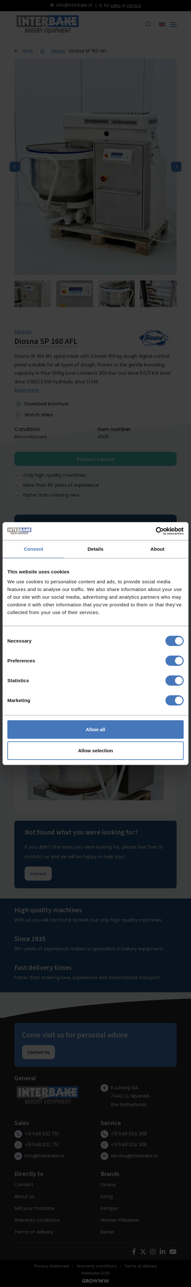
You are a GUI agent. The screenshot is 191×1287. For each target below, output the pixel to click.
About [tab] (157, 548)
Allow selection (95, 750)
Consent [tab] (33, 548)
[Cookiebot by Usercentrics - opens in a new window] (156, 531)
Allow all (95, 729)
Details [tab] (95, 548)
